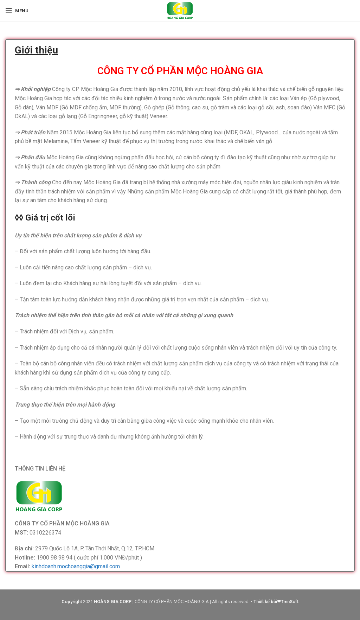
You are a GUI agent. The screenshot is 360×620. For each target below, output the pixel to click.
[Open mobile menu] (17, 11)
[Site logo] (179, 10)
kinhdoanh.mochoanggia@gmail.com (76, 566)
